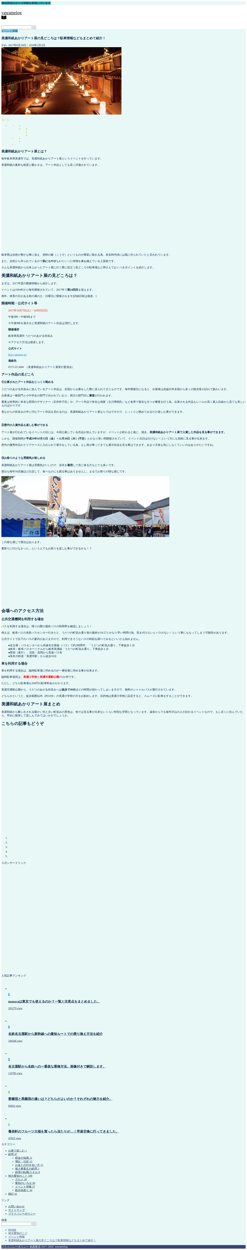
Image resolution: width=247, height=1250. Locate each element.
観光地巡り (23, 1190)
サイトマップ (16, 1210)
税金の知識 (23, 1157)
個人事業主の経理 (27, 1168)
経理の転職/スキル (27, 1172)
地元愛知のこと (20, 1175)
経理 (12, 1154)
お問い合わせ (16, 1206)
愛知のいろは (25, 1183)
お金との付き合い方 (29, 1165)
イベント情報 (9, 30)
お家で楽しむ (17, 1150)
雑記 (12, 1193)
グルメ (21, 1179)
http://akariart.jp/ (17, 354)
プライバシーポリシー (22, 1213)
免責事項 (35, 1246)
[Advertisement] (123, 577)
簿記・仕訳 (23, 1161)
